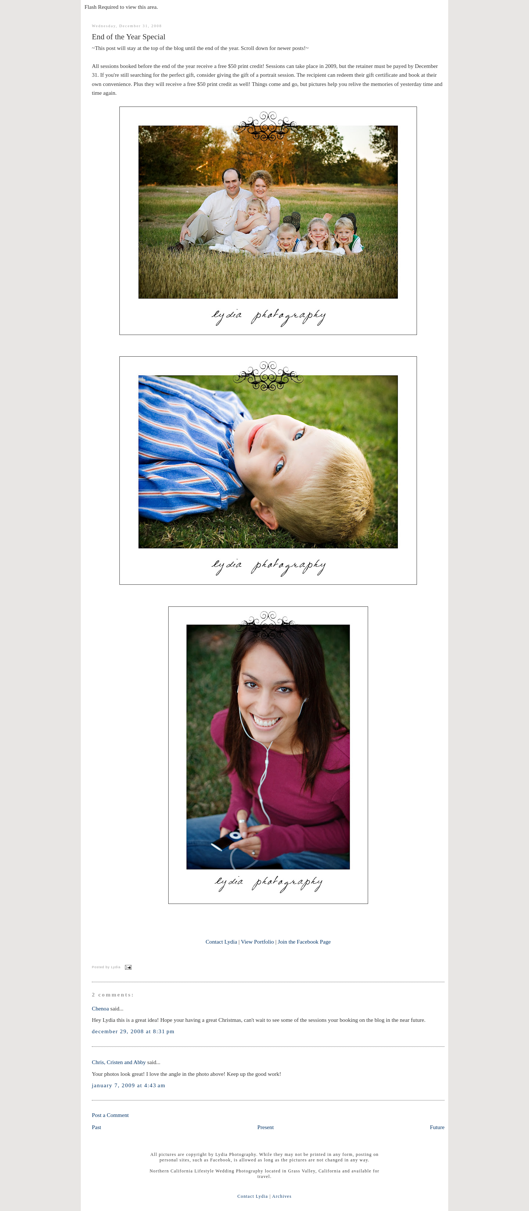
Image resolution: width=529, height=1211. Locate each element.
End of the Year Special (128, 36)
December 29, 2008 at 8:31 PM (133, 1031)
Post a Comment (110, 1115)
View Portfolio (257, 941)
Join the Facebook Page (304, 941)
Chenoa (100, 1008)
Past (96, 1127)
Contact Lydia (221, 941)
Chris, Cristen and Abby (119, 1062)
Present (265, 1127)
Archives (282, 1196)
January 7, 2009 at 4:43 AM (129, 1085)
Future (437, 1127)
